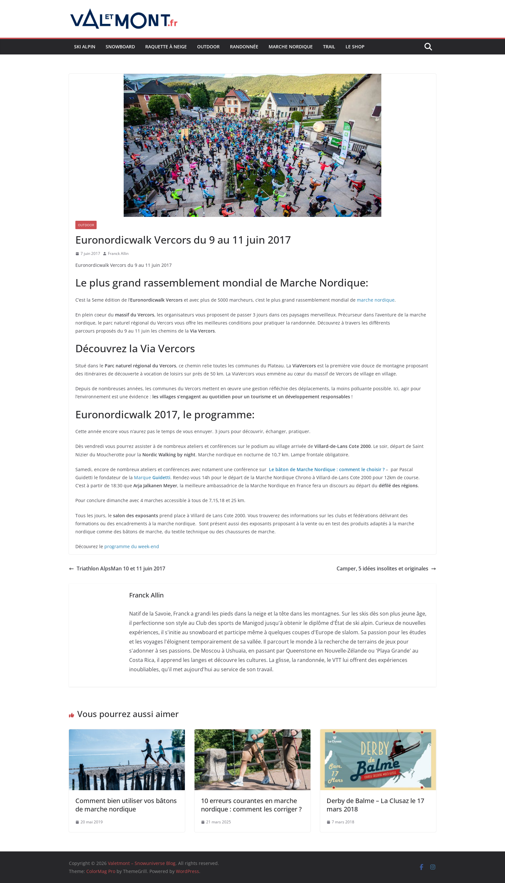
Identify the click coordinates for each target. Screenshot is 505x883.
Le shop (355, 47)
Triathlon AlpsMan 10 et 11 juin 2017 (117, 568)
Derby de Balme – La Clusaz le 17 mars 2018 (375, 804)
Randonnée (244, 47)
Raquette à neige (166, 47)
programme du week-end (131, 546)
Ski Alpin (84, 47)
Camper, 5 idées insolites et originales (386, 568)
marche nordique (376, 300)
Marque (152, 477)
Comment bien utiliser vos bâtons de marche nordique (126, 804)
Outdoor (208, 47)
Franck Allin (118, 253)
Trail (329, 47)
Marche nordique (291, 47)
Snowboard (120, 47)
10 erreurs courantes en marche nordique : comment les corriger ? (251, 804)
